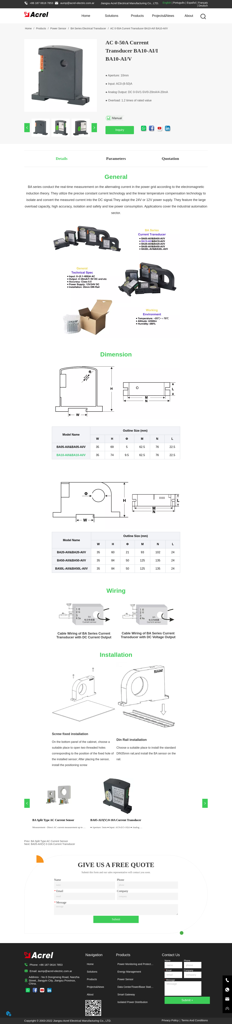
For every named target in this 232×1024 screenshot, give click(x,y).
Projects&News (163, 16)
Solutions (111, 16)
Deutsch (203, 5)
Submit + (187, 1000)
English (167, 2)
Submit (116, 919)
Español (191, 2)
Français (203, 2)
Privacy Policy (170, 1020)
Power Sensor (58, 28)
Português (179, 2)
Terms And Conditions (194, 1020)
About (189, 16)
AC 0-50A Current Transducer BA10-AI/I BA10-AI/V (139, 28)
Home (86, 16)
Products (137, 16)
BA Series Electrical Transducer (88, 28)
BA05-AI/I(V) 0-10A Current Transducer (53, 844)
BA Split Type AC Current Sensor (49, 841)
